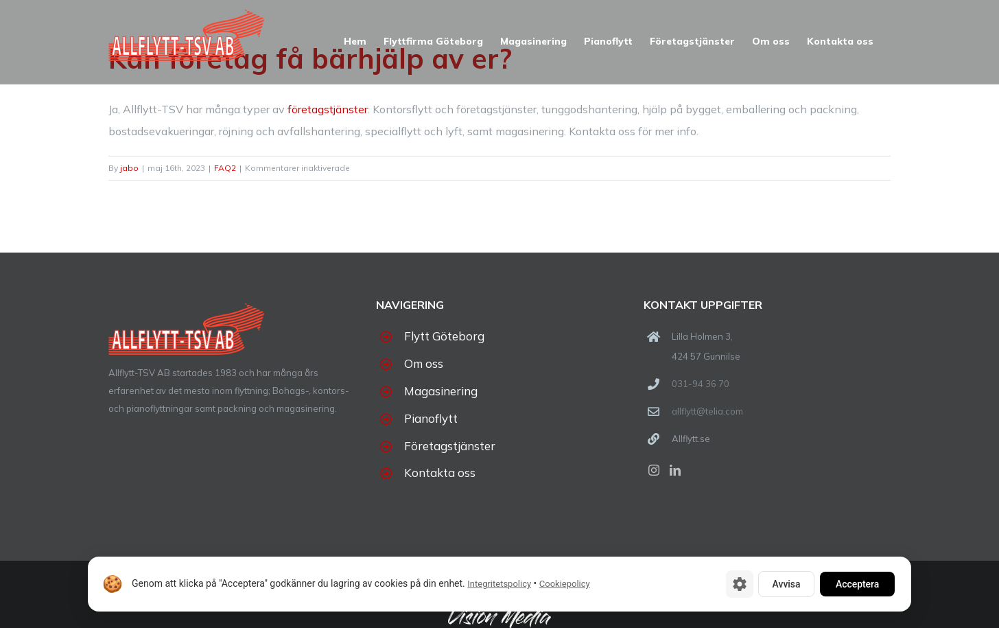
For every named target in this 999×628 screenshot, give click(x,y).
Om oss (423, 363)
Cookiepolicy (564, 584)
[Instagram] (653, 470)
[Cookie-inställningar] (736, 584)
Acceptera (856, 584)
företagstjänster (327, 109)
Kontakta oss (439, 472)
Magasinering (441, 391)
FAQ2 (225, 168)
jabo (129, 168)
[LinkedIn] (675, 470)
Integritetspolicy (499, 584)
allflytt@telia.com (707, 411)
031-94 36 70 (700, 383)
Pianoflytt (431, 418)
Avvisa (784, 584)
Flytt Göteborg (444, 336)
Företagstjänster (449, 446)
